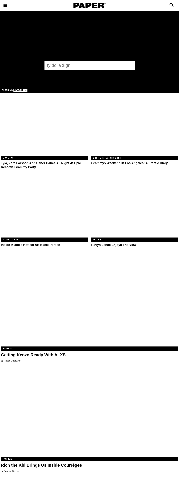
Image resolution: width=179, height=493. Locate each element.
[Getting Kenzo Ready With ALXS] (89, 302)
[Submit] (130, 65)
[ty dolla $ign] (86, 65)
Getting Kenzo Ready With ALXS (33, 354)
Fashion (7, 348)
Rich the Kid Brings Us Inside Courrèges (41, 465)
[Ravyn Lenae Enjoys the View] (134, 209)
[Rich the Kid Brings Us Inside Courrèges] (89, 412)
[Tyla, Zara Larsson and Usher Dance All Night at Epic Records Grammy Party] (44, 127)
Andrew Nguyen (12, 471)
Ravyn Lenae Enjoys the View (113, 245)
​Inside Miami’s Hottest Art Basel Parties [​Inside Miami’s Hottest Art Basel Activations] (30, 245)
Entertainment (107, 158)
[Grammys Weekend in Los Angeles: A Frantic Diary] (134, 127)
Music (8, 158)
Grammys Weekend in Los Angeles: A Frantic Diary (129, 163)
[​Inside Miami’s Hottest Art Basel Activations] (44, 209)
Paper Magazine (12, 360)
